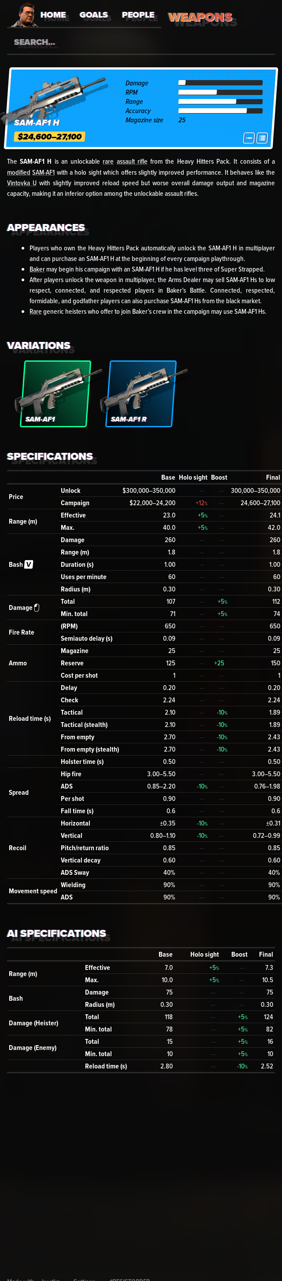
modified (18, 172)
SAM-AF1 (43, 172)
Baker (37, 269)
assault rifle (132, 161)
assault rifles (181, 193)
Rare (36, 311)
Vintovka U (22, 182)
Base (168, 477)
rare (108, 161)
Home (53, 14)
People (138, 14)
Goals (94, 14)
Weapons (200, 16)
